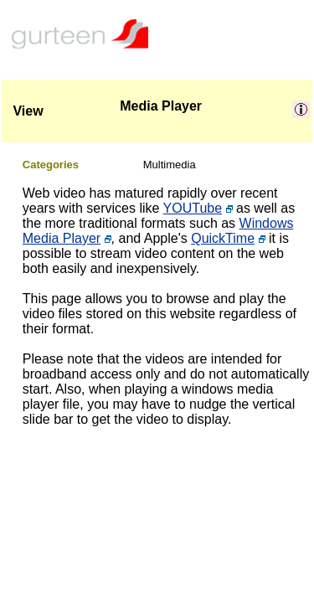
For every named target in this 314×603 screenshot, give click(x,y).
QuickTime (223, 238)
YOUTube (193, 208)
